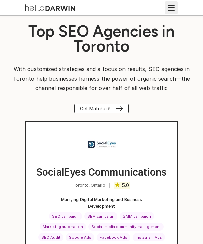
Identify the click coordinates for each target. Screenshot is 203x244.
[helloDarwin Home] (50, 7)
